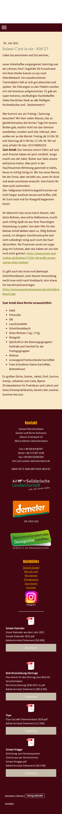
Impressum (10, 795)
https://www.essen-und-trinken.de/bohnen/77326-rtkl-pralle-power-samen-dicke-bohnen (29, 257)
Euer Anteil (31, 583)
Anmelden (9, 803)
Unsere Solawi (31, 567)
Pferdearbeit (31, 579)
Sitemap (19, 795)
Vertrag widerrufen (35, 795)
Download (31, 647)
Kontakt (31, 587)
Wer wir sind (31, 571)
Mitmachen (31, 575)
